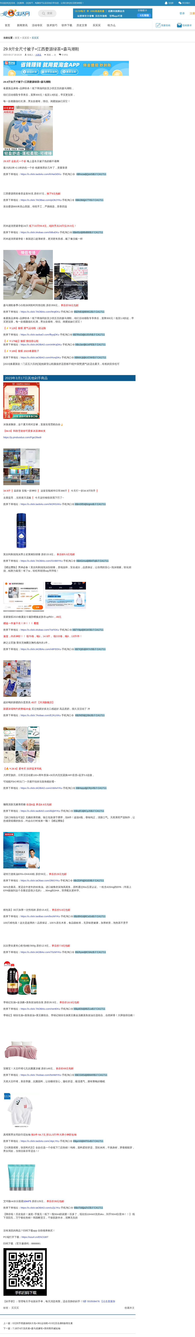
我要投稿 (163, 25)
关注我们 (184, 3)
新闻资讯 (22, 25)
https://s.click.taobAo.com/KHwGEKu (41, 174)
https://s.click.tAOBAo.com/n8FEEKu (41, 649)
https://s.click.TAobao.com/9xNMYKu (41, 1074)
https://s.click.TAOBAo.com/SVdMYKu (42, 560)
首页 (7, 25)
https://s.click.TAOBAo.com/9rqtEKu (41, 311)
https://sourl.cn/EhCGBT (35, 1237)
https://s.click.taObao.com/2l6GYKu (40, 880)
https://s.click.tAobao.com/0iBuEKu (40, 232)
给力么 (112, 25)
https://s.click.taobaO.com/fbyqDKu (40, 334)
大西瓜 (38, 55)
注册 (192, 13)
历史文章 (82, 25)
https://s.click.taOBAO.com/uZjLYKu (40, 1207)
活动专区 (37, 25)
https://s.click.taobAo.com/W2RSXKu (41, 504)
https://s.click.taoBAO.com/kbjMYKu (41, 810)
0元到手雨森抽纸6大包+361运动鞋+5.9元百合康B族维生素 (43, 1323)
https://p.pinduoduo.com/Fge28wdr (22, 437)
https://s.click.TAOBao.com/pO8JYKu (41, 200)
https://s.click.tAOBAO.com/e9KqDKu (41, 344)
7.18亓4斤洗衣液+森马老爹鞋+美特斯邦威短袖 (36, 1328)
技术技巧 (52, 25)
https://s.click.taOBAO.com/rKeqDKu (41, 357)
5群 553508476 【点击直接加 (99, 1301)
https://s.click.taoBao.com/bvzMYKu (41, 916)
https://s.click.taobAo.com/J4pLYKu (40, 1141)
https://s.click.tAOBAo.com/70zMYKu (41, 952)
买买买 (97, 25)
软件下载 (67, 25)
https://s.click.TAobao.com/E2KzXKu (41, 715)
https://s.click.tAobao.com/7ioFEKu (40, 629)
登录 (182, 13)
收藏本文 (130, 1307)
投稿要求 (184, 25)
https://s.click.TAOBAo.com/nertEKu (41, 1008)
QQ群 (169, 3)
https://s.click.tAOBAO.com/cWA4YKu (41, 788)
